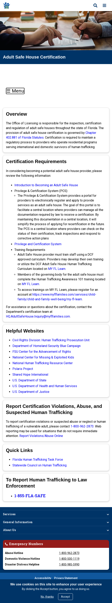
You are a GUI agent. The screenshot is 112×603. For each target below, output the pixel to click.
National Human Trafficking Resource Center (42, 363)
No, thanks (47, 596)
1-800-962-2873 (82, 426)
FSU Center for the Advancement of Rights (41, 351)
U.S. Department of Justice (30, 392)
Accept (65, 596)
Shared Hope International (30, 374)
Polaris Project (22, 369)
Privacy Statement (65, 578)
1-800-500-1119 (69, 558)
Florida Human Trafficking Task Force (37, 459)
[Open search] (95, 5)
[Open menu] (104, 5)
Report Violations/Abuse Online (41, 436)
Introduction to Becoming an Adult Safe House (46, 185)
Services (9, 514)
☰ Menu (15, 91)
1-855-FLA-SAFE (30, 495)
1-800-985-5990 (69, 564)
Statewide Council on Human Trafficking (39, 465)
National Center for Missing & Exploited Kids (43, 357)
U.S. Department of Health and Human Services (44, 386)
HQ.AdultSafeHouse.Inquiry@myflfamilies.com (38, 316)
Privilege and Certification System (37, 244)
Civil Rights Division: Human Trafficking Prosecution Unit (50, 340)
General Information (18, 522)
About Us (9, 530)
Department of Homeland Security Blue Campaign (46, 346)
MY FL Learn (56, 269)
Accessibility (43, 578)
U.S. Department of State (29, 380)
